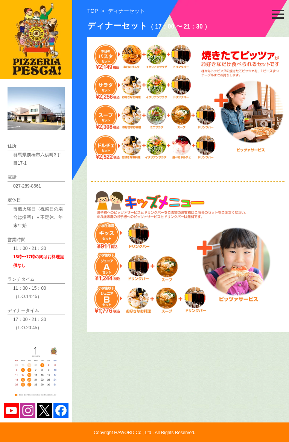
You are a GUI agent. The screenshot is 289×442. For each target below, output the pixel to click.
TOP (92, 11)
